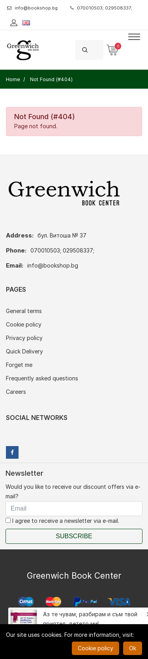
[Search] (98, 49)
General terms (24, 311)
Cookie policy (23, 324)
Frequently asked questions (42, 378)
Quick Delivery (24, 351)
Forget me (19, 364)
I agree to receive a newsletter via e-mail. (62, 520)
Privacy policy (24, 337)
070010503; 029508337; (101, 8)
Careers (16, 391)
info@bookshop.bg (32, 8)
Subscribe (74, 536)
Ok (132, 648)
